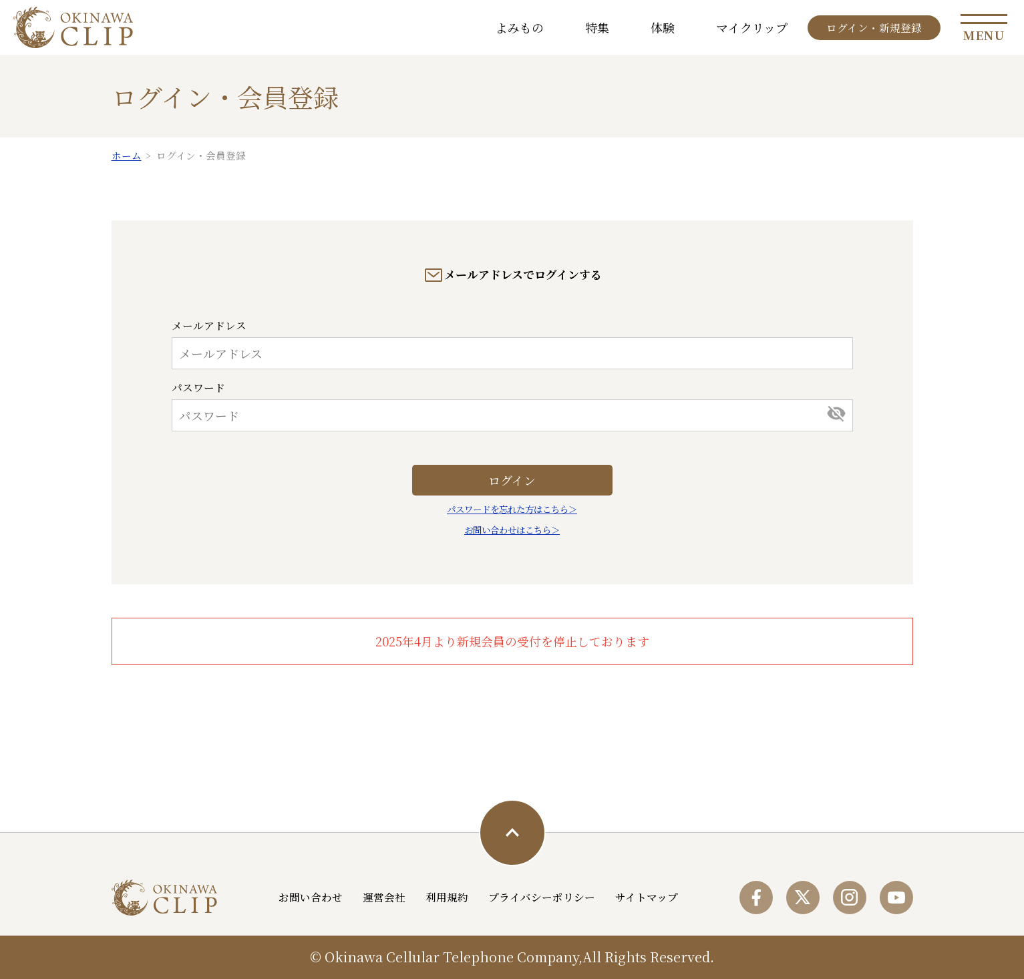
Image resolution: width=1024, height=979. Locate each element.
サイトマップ (646, 897)
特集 (597, 27)
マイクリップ (752, 27)
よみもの (520, 27)
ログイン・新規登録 (874, 27)
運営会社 (384, 897)
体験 (663, 27)
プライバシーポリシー (541, 897)
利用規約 (446, 897)
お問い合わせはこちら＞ (512, 530)
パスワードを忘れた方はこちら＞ (512, 509)
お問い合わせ (311, 897)
